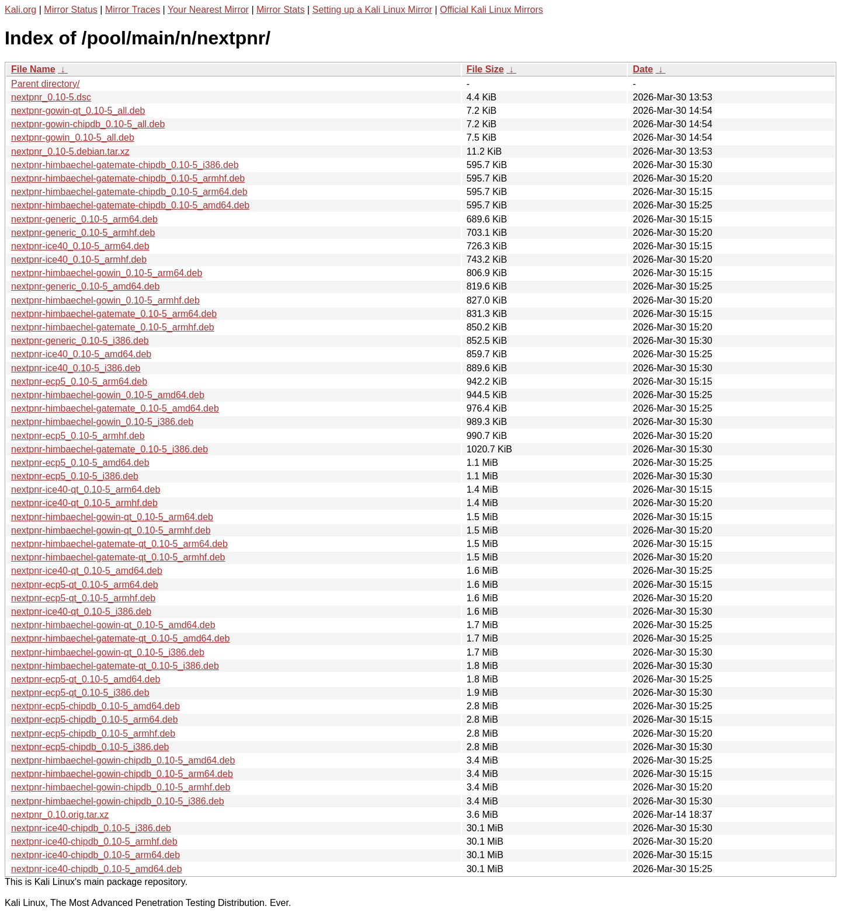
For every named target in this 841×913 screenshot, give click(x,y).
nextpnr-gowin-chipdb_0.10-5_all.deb (88, 124)
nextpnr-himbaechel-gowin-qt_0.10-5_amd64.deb (113, 625)
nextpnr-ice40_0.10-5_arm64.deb (80, 246)
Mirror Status (71, 10)
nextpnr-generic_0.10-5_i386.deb (80, 341)
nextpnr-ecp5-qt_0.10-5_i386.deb (80, 693)
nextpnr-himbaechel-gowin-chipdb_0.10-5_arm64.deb (122, 774)
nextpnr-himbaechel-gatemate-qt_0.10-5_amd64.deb (120, 638)
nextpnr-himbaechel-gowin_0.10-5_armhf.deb (105, 300)
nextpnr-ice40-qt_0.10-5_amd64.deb (86, 571)
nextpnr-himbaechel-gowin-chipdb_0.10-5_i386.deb (117, 801)
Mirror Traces (132, 10)
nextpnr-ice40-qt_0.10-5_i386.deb (81, 611)
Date (643, 69)
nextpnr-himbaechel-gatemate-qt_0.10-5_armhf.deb (118, 557)
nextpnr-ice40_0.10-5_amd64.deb (81, 354)
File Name (33, 69)
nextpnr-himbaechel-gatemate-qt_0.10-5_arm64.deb (119, 544)
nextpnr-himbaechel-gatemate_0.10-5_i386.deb (109, 449)
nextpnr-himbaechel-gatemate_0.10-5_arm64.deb (114, 314)
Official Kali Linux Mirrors (491, 10)
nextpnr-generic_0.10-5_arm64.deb (84, 219)
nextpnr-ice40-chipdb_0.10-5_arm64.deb (95, 855)
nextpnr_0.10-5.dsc (51, 97)
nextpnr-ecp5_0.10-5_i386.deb (74, 476)
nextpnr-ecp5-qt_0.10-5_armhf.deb (83, 598)
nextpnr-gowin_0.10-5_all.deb (72, 137)
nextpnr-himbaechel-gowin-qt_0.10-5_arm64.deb (112, 517)
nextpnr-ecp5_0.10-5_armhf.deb (78, 436)
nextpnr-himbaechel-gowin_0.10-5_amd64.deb (107, 395)
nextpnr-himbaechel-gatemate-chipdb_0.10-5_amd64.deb (130, 205)
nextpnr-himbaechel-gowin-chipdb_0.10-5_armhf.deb (120, 787)
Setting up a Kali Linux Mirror (372, 10)
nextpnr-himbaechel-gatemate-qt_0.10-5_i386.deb (115, 666)
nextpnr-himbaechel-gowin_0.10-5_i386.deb (102, 422)
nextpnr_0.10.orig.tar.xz (60, 815)
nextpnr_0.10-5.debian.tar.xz (70, 151)
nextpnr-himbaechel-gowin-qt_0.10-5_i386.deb (107, 652)
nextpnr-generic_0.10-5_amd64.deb (85, 286)
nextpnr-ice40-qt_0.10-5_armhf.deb (84, 503)
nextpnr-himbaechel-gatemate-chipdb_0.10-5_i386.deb (125, 165)
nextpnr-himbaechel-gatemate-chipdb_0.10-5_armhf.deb (128, 178)
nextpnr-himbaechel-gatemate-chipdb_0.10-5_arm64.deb (129, 192)
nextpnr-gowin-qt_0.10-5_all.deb (78, 111)
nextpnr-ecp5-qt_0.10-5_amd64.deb (85, 679)
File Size (485, 69)
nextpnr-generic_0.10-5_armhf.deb (83, 233)
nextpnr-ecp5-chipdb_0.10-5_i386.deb (90, 747)
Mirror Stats (280, 10)
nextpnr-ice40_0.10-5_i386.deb (76, 368)
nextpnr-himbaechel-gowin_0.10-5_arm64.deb (106, 273)
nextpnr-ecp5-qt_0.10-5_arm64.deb (84, 585)
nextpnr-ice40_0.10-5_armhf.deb (79, 259)
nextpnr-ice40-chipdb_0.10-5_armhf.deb (94, 841)
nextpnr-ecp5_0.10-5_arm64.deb (79, 381)
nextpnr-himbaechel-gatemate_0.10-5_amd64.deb (115, 408)
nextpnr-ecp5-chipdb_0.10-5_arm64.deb (94, 719)
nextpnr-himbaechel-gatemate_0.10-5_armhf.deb (112, 327)
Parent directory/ (45, 84)
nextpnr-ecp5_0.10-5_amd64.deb (80, 463)
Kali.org (20, 10)
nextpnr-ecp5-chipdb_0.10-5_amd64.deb (95, 706)
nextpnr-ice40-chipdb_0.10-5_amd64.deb (96, 869)
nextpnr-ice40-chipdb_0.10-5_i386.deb (91, 828)
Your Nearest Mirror (208, 10)
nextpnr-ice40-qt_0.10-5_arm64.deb (85, 489)
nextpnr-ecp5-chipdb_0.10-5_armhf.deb (93, 733)
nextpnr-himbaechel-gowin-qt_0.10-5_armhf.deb (111, 530)
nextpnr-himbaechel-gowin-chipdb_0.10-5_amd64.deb (123, 760)
